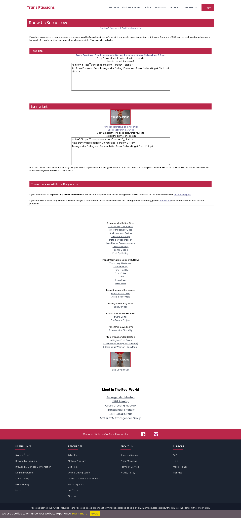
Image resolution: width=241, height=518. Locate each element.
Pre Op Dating (120, 249)
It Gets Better (120, 316)
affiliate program (182, 194)
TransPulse (121, 273)
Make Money (22, 484)
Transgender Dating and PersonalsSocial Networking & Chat (120, 126)
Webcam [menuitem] (160, 7)
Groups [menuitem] (174, 7)
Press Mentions (128, 461)
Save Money (22, 478)
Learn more (79, 513)
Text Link (104, 28)
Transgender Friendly (120, 410)
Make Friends (180, 466)
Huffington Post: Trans (120, 340)
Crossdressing (121, 246)
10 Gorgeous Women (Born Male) (120, 347)
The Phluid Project (120, 293)
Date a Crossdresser (120, 239)
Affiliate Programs (132, 28)
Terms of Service (129, 466)
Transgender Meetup (121, 397)
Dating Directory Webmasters (84, 478)
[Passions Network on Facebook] (143, 434)
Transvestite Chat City (120, 330)
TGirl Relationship (120, 236)
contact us (165, 200)
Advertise (73, 455)
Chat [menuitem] (148, 7)
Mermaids (120, 283)
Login (28, 455)
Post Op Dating (120, 253)
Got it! (95, 513)
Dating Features (24, 472)
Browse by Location (26, 461)
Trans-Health (120, 270)
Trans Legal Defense (120, 263)
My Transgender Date (120, 229)
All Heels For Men (120, 296)
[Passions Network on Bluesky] (156, 434)
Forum (18, 490)
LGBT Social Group (120, 414)
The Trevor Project (120, 320)
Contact (177, 472)
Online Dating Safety (79, 472)
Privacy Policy (127, 472)
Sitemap (72, 496)
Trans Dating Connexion (120, 226)
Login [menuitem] (208, 7)
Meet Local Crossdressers (120, 243)
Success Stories (129, 455)
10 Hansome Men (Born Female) (120, 343)
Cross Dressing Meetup (120, 406)
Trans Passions (41, 8)
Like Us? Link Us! (120, 368)
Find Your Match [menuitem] (131, 7)
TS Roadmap (120, 266)
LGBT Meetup (120, 401)
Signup (19, 455)
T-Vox (120, 276)
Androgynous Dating (120, 233)
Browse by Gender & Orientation (33, 466)
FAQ (175, 455)
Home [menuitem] (112, 7)
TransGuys (120, 280)
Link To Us (73, 490)
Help (175, 461)
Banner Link (115, 28)
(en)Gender (120, 306)
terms (174, 507)
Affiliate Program (77, 461)
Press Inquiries (76, 484)
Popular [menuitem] (189, 7)
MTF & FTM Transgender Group (120, 418)
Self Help (73, 466)
